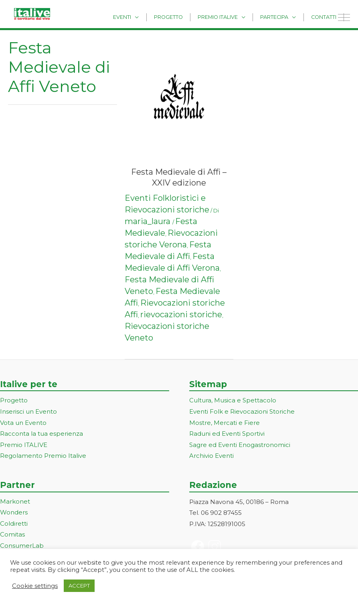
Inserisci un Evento (28, 412)
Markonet (15, 502)
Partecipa (281, 17)
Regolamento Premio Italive (43, 457)
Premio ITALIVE (23, 445)
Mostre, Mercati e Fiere (224, 423)
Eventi (142, 17)
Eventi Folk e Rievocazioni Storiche (242, 412)
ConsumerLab (22, 547)
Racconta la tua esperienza (41, 434)
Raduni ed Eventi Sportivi (227, 434)
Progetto (183, 17)
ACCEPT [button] (79, 585)
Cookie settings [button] (35, 586)
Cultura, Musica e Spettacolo (232, 400)
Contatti (325, 17)
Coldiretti (14, 524)
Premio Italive (228, 17)
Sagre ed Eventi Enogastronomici (239, 445)
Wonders (14, 513)
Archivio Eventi (211, 457)
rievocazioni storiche (181, 314)
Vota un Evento (23, 423)
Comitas (12, 536)
